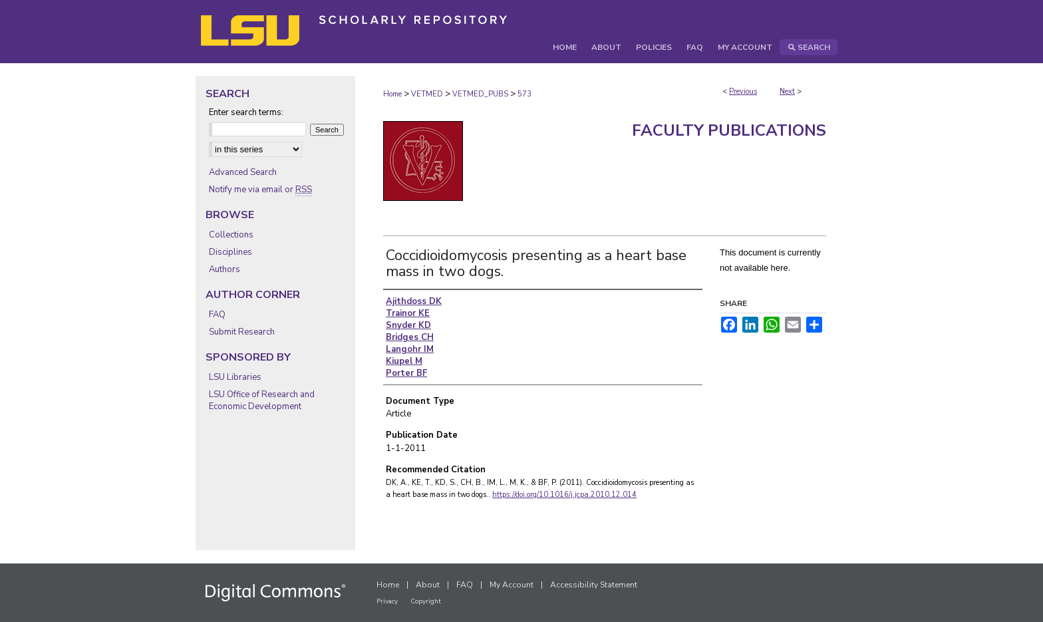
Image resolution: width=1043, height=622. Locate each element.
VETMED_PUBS (480, 94)
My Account (511, 584)
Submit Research (242, 332)
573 (524, 94)
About (428, 584)
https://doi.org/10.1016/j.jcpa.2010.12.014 (564, 495)
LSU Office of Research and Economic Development (262, 400)
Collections (231, 235)
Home (392, 94)
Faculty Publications (729, 130)
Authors (224, 269)
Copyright (425, 601)
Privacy (387, 601)
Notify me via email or (260, 190)
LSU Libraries (235, 377)
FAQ (217, 315)
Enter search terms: (246, 112)
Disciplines (230, 252)
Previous (743, 91)
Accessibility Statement (593, 584)
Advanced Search (243, 172)
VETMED (427, 94)
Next (787, 91)
